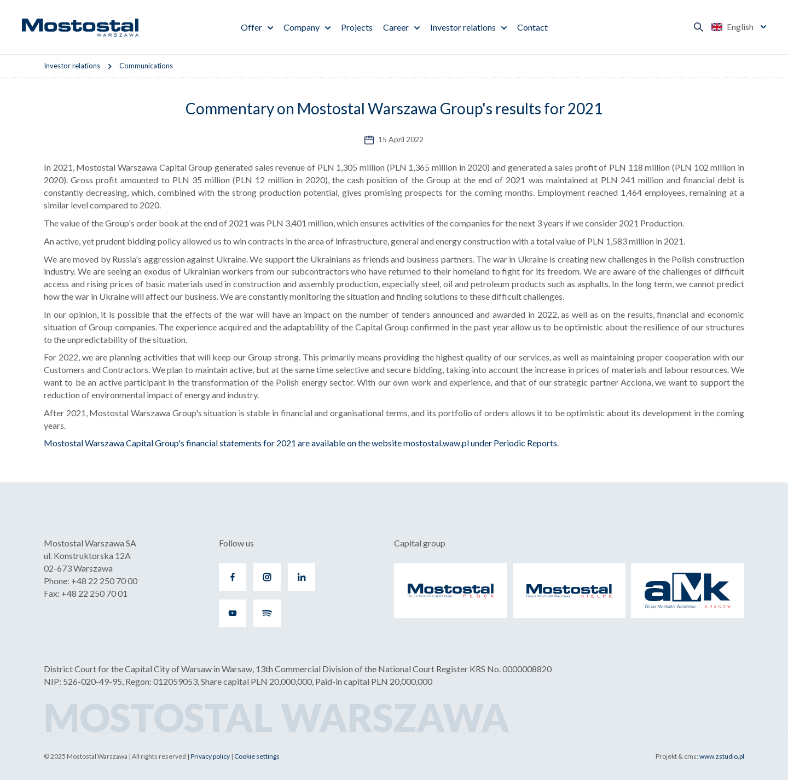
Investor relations (463, 27)
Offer (251, 27)
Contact (532, 27)
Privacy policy (210, 756)
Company (301, 27)
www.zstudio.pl (721, 756)
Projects (357, 27)
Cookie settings (257, 756)
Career (396, 27)
